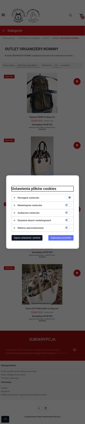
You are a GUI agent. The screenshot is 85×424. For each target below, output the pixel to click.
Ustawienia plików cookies (34, 188)
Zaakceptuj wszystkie (61, 238)
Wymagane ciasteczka (28, 198)
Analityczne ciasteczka (28, 213)
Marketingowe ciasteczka (30, 205)
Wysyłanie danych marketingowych (34, 220)
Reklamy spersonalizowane (31, 228)
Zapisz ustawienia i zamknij (27, 238)
